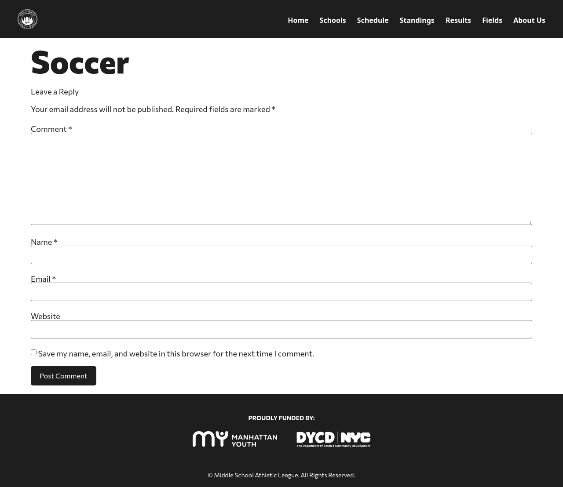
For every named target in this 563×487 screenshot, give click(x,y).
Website (45, 316)
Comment (51, 129)
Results (458, 20)
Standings (417, 20)
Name (44, 242)
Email (43, 279)
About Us (529, 20)
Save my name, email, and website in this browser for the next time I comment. (176, 353)
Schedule (373, 20)
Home (298, 20)
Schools (333, 20)
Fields (492, 20)
